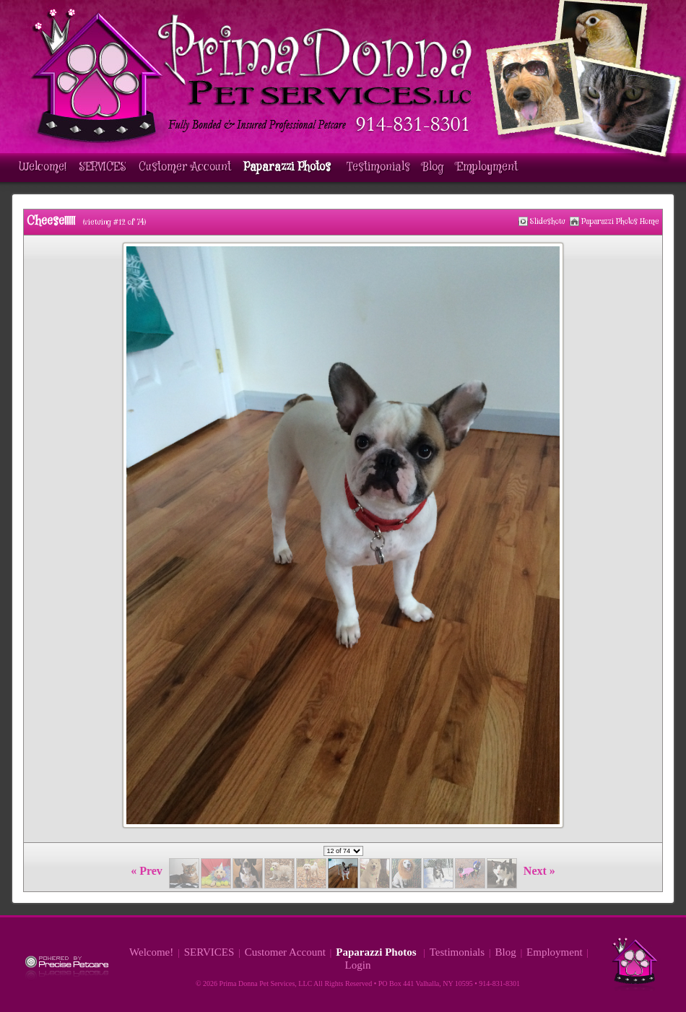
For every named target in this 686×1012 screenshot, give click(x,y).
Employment (487, 167)
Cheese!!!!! (51, 221)
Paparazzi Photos (288, 167)
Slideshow (547, 221)
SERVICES (102, 167)
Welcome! (42, 167)
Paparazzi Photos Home (620, 221)
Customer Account (185, 167)
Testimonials (378, 167)
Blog (433, 167)
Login (358, 965)
